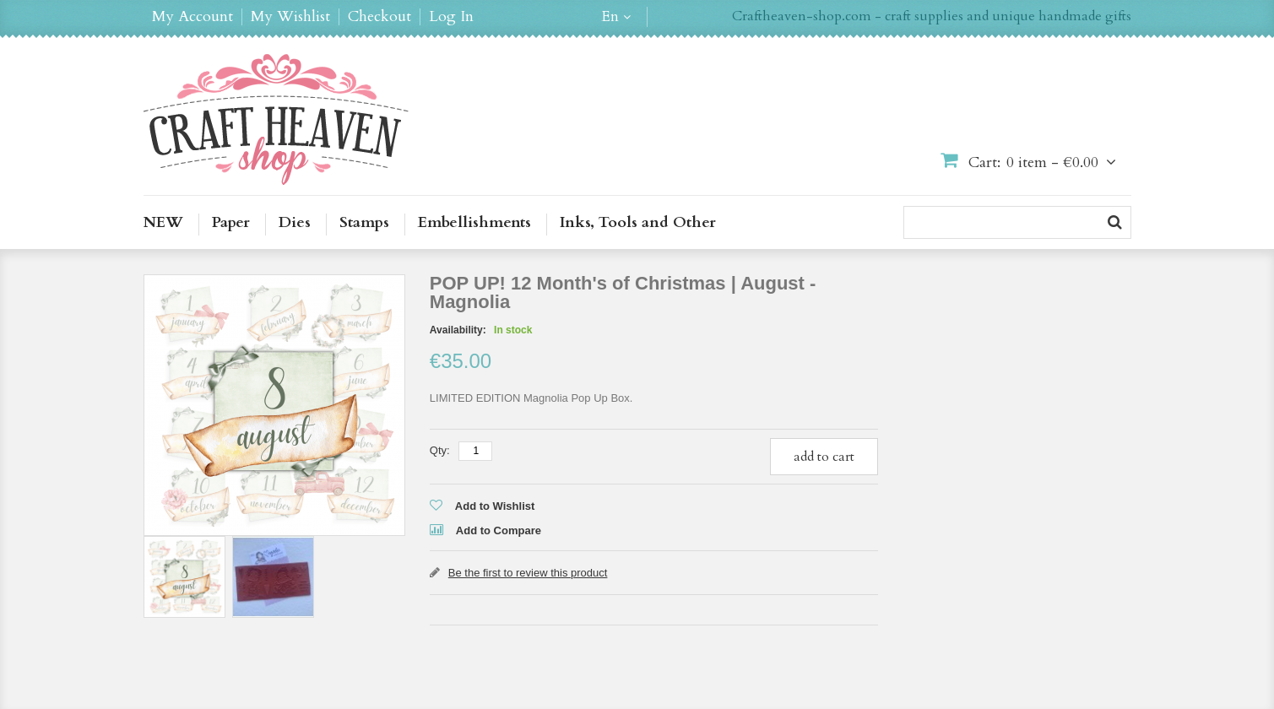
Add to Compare (498, 530)
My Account (192, 16)
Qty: (440, 450)
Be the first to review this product (528, 572)
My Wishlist (290, 16)
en (610, 16)
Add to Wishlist (495, 506)
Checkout (379, 16)
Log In (451, 16)
